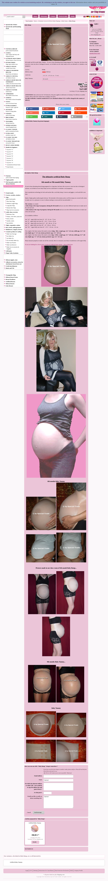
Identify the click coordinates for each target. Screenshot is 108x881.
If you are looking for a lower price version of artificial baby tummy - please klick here (49, 244)
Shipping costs (61, 874)
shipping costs (83, 91)
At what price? (38, 792)
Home (35, 16)
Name (40, 779)
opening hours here (94, 53)
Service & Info (63, 16)
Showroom (44, 16)
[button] (23, 16)
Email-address (38, 776)
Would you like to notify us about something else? (34, 797)
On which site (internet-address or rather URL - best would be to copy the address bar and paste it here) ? (33, 786)
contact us (92, 59)
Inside (72, 16)
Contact (53, 16)
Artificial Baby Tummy (35, 823)
